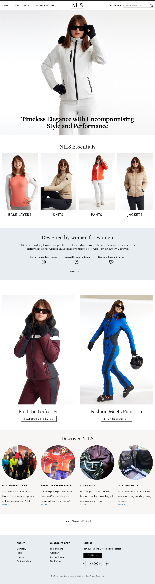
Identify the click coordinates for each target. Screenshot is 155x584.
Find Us (20, 556)
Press (19, 552)
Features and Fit (44, 5)
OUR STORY (77, 271)
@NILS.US (86, 520)
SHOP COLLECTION (116, 418)
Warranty (54, 552)
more (5, 504)
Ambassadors (24, 560)
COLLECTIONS (21, 5)
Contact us (55, 560)
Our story (21, 548)
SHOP (5, 5)
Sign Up (93, 555)
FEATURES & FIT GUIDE (38, 418)
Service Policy (57, 556)
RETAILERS (115, 5)
